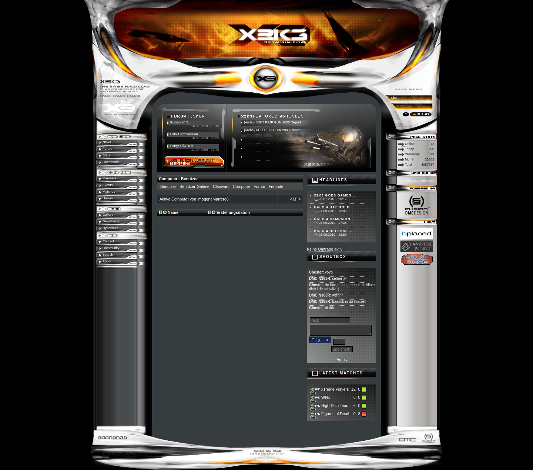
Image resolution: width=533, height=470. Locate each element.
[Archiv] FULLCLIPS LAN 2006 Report (272, 130)
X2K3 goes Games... (334, 195)
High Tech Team (335, 405)
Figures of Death (336, 413)
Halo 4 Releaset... (334, 231)
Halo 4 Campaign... (334, 219)
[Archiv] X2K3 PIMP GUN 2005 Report (272, 122)
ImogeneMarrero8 (213, 199)
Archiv (342, 359)
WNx (325, 397)
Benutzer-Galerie (194, 186)
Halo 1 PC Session (184, 134)
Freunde (276, 186)
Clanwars (221, 186)
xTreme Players (335, 389)
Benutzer (168, 186)
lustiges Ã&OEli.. (182, 146)
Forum (259, 186)
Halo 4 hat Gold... (333, 207)
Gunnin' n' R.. (180, 122)
